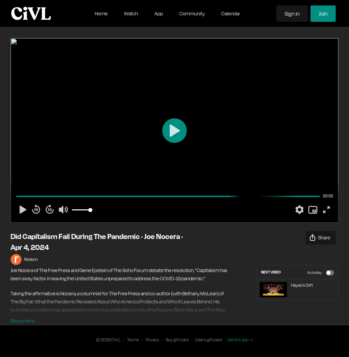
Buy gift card (177, 339)
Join (323, 13)
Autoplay (320, 273)
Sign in (292, 13)
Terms (133, 339)
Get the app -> (240, 339)
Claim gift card (208, 339)
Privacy (152, 339)
